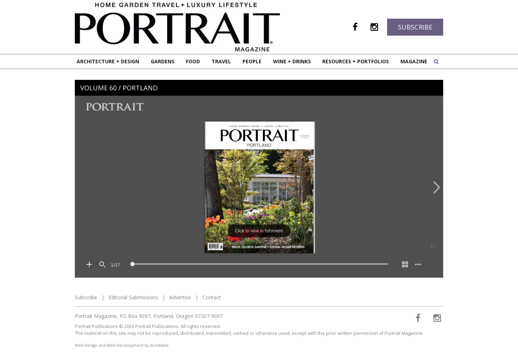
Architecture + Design (108, 61)
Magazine (413, 61)
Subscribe (415, 27)
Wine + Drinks (292, 61)
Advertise (180, 297)
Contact (212, 297)
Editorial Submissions (133, 297)
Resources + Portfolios (355, 61)
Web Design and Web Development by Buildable (122, 345)
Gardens (162, 61)
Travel (221, 61)
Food (193, 61)
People (252, 61)
